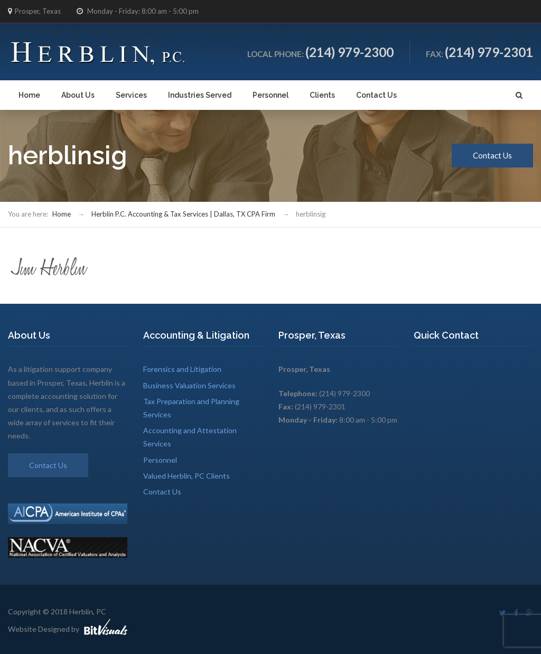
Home (29, 95)
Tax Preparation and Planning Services (191, 408)
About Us (78, 95)
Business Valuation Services (189, 385)
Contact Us (376, 95)
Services (131, 95)
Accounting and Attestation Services (190, 437)
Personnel (270, 95)
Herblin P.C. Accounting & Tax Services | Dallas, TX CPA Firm (183, 214)
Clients (322, 95)
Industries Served (199, 95)
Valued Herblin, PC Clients (186, 475)
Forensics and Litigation (182, 369)
